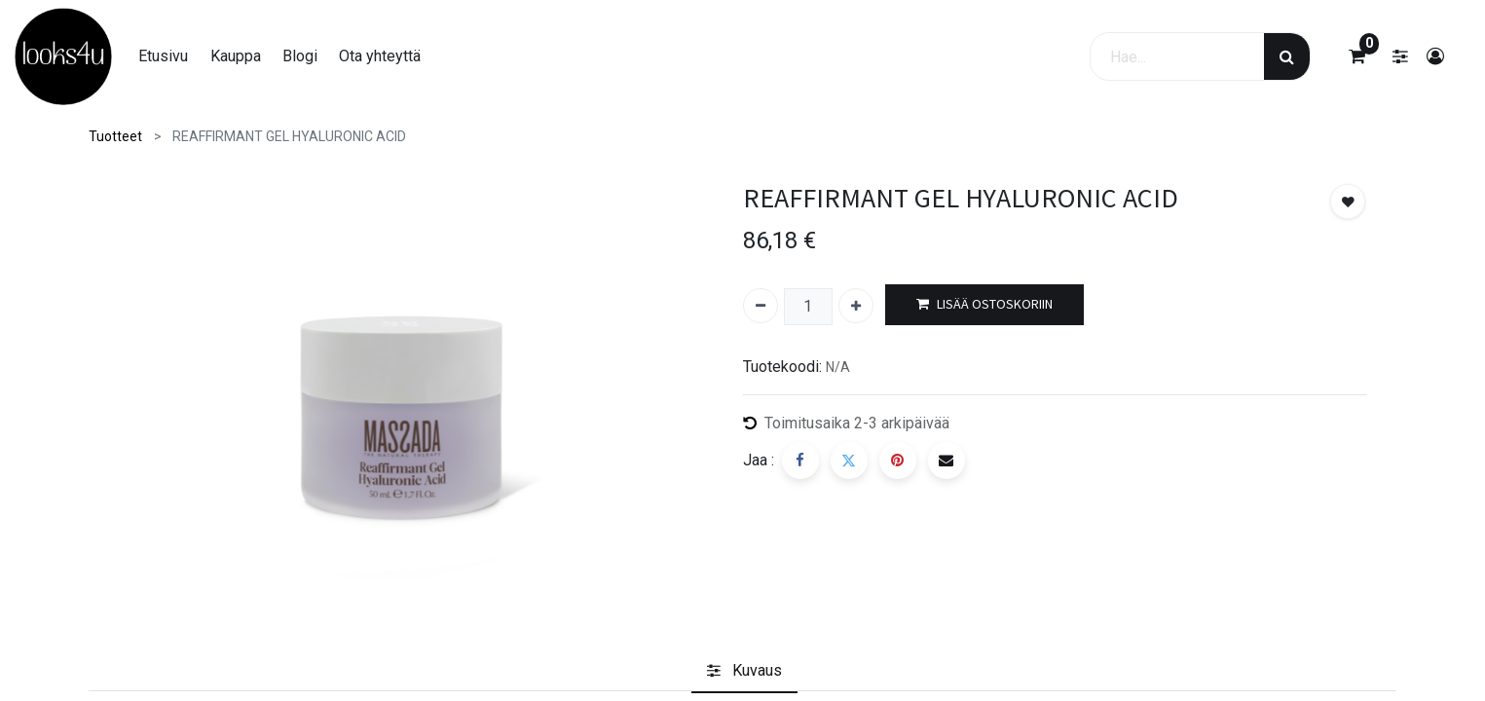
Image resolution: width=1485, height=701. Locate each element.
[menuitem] (163, 56)
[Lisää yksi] (855, 305)
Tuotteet (115, 136)
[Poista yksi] (760, 305)
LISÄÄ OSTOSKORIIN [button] (984, 304)
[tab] (744, 670)
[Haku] (1287, 56)
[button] (1347, 201)
